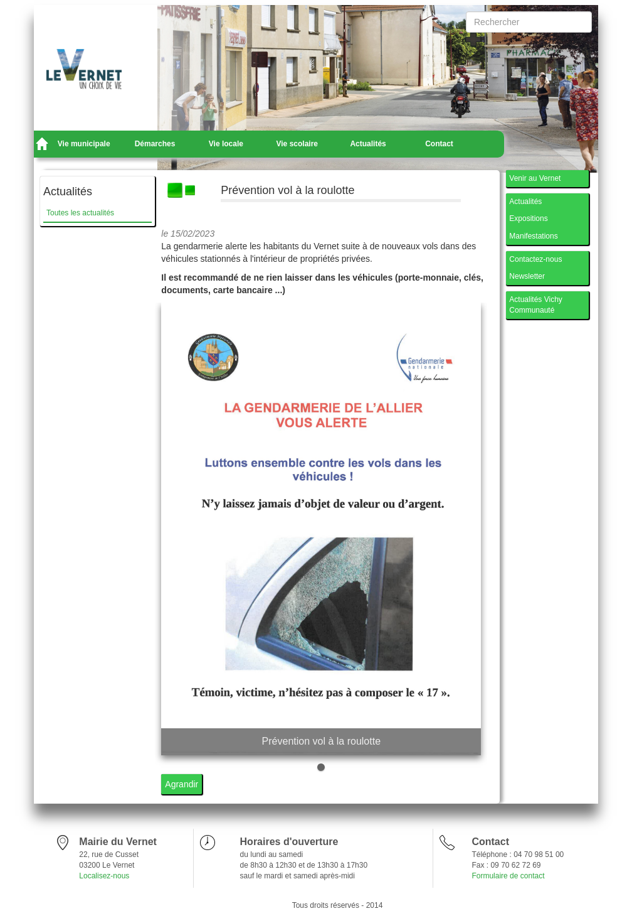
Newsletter (527, 276)
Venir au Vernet (535, 178)
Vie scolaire (297, 143)
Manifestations (533, 236)
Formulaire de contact (507, 875)
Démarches (155, 143)
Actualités (368, 143)
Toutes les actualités (80, 212)
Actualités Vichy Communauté (535, 305)
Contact (439, 143)
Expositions (528, 218)
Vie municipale (84, 143)
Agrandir (181, 784)
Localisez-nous (104, 875)
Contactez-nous (535, 259)
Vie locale (226, 143)
